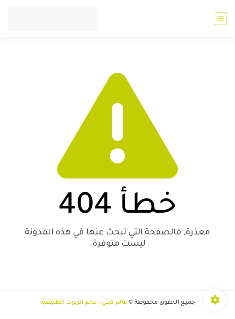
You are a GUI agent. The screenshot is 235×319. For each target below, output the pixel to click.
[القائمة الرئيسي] (221, 18)
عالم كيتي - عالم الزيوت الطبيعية (83, 303)
